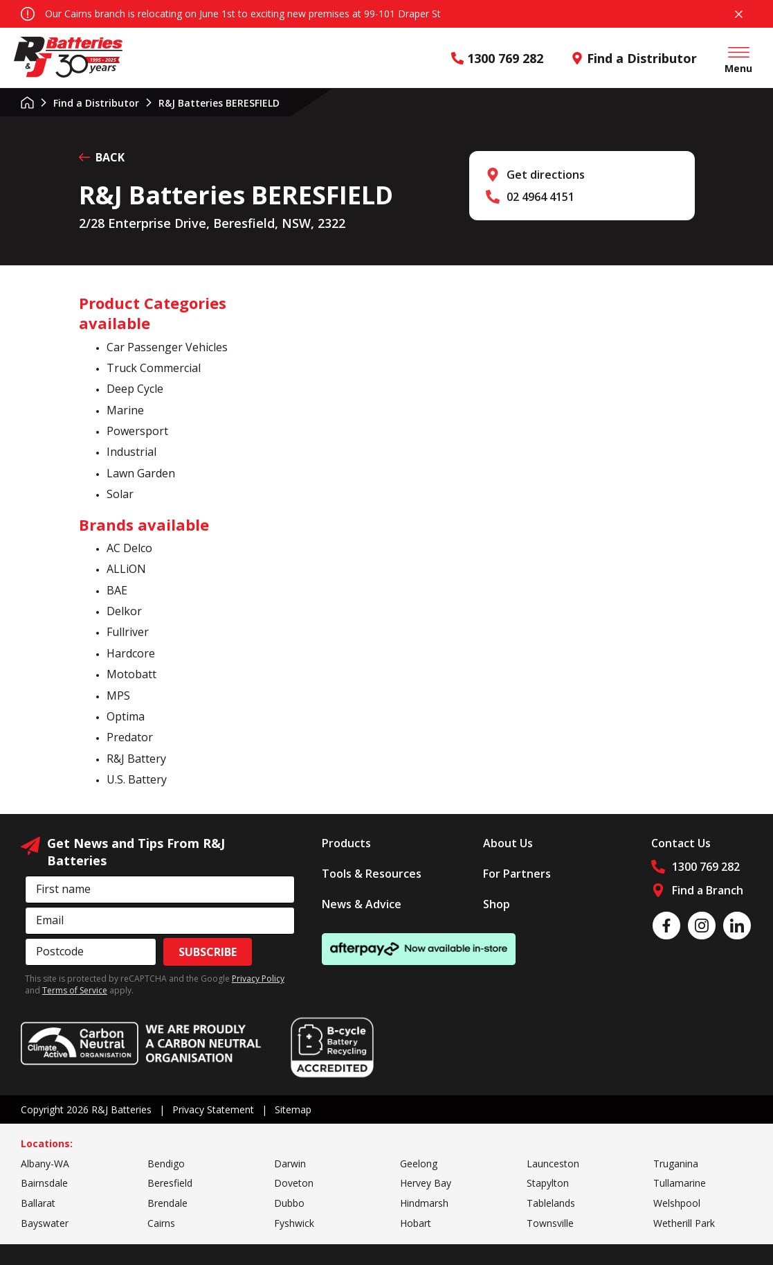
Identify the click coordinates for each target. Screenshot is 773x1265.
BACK (102, 157)
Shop (496, 904)
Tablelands (551, 1203)
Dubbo (289, 1203)
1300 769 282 (497, 58)
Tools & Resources (371, 873)
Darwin (290, 1163)
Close (739, 14)
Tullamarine (679, 1182)
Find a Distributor (634, 58)
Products (346, 843)
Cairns (161, 1223)
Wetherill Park (684, 1223)
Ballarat (38, 1203)
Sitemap (293, 1109)
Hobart (415, 1223)
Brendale (167, 1203)
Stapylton (548, 1182)
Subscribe (208, 951)
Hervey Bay (425, 1182)
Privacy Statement (213, 1109)
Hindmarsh (424, 1203)
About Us (508, 843)
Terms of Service (74, 990)
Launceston (553, 1163)
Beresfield (169, 1182)
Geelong (418, 1163)
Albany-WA (45, 1163)
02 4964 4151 (540, 197)
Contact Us (681, 843)
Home (27, 102)
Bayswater (45, 1223)
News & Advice (361, 904)
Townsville (550, 1223)
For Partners (517, 873)
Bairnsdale (44, 1182)
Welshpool (676, 1203)
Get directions (546, 174)
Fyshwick (294, 1223)
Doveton (293, 1182)
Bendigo (166, 1163)
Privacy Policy (258, 978)
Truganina (675, 1163)
